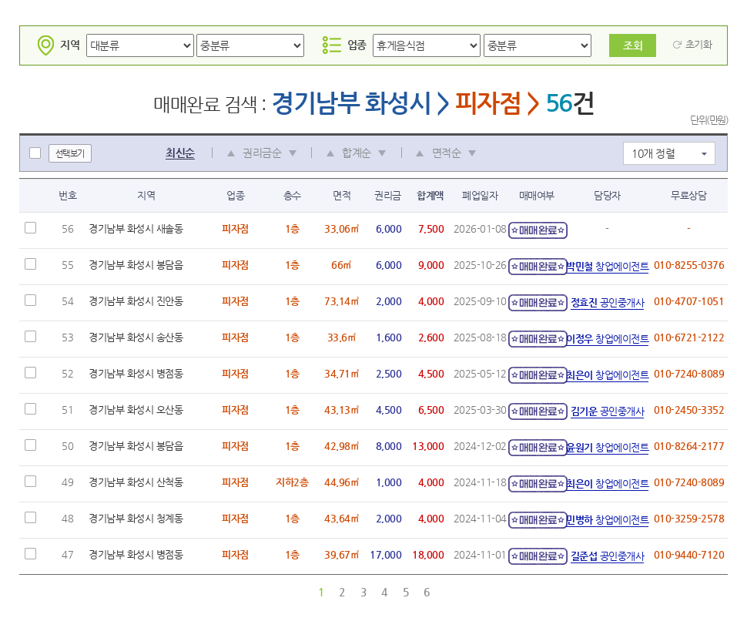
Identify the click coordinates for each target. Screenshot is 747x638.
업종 (345, 45)
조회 (632, 45)
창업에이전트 (607, 266)
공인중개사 (608, 302)
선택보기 (70, 153)
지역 (57, 45)
